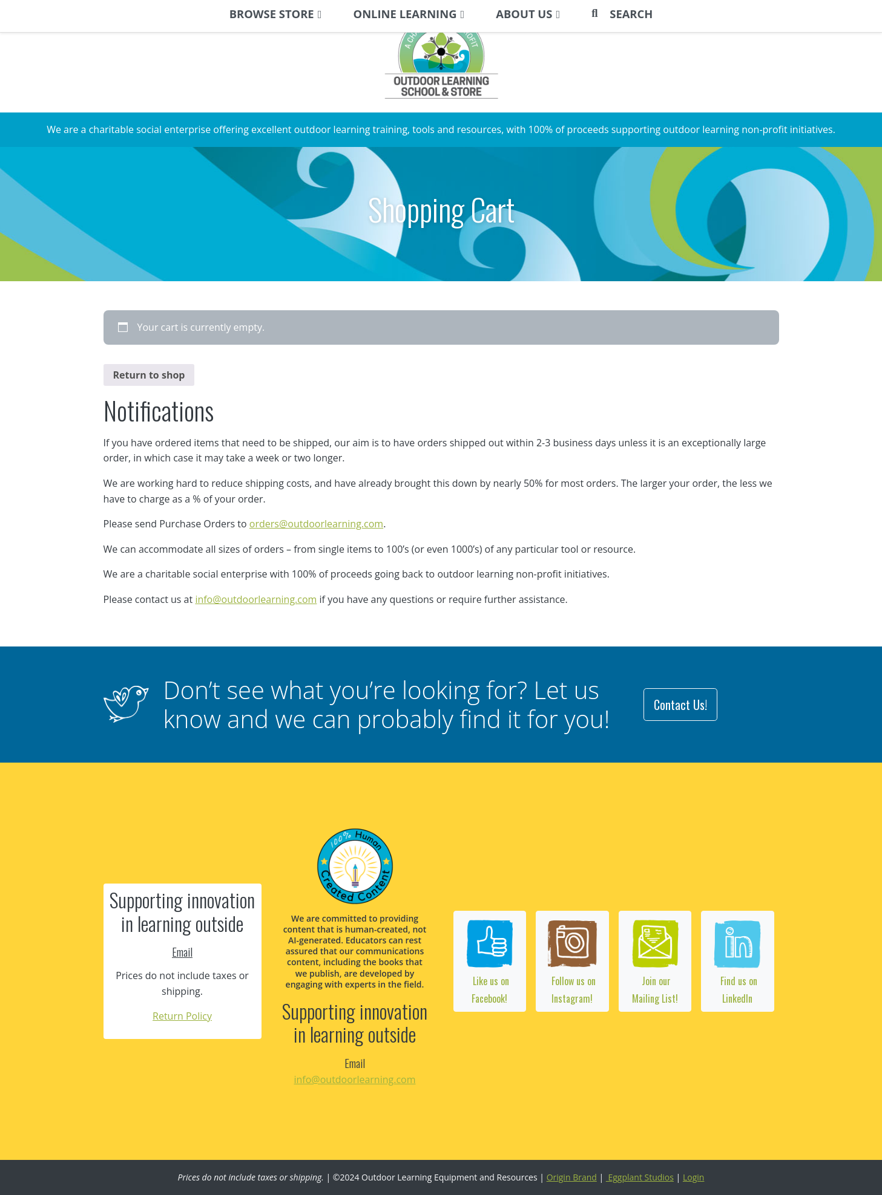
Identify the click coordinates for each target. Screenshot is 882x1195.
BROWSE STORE (271, 13)
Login (693, 1177)
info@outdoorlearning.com (256, 599)
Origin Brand (572, 1177)
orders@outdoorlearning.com (316, 523)
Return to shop (149, 375)
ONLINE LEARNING (405, 13)
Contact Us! (680, 704)
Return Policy (182, 1016)
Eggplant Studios (640, 1177)
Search (631, 13)
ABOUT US (524, 13)
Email (182, 951)
